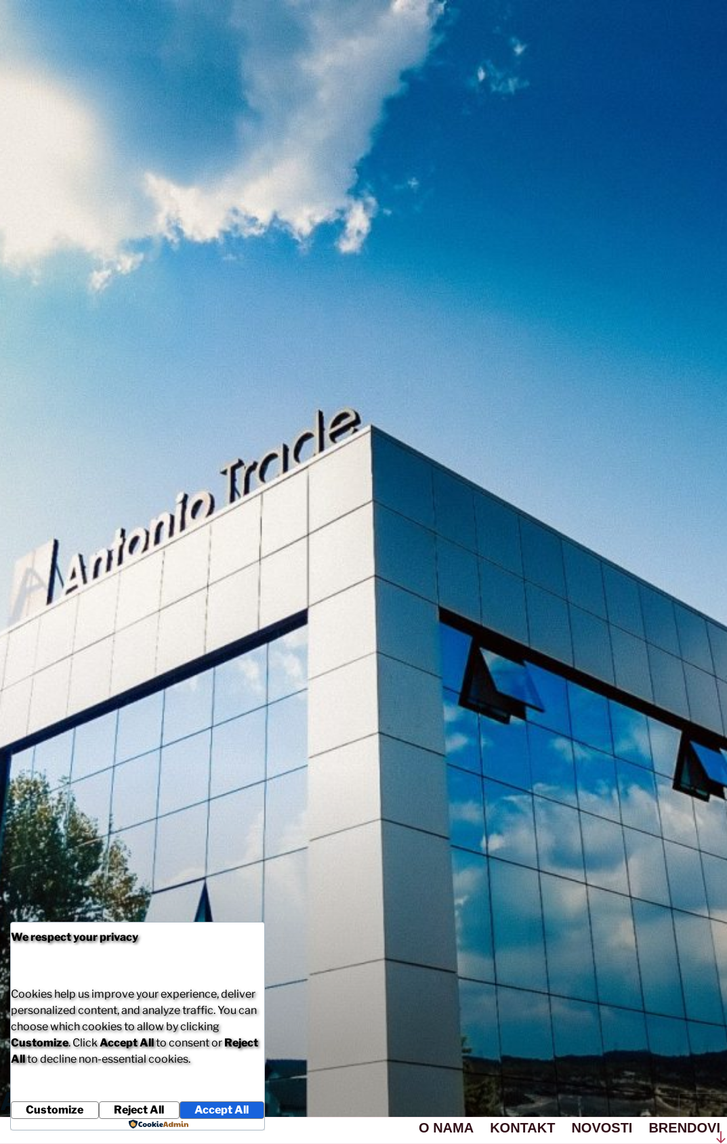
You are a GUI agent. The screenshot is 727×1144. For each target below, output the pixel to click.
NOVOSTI (601, 1127)
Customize (54, 1109)
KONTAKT (522, 1127)
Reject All (139, 1109)
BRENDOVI (684, 1127)
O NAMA (446, 1127)
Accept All (221, 1109)
